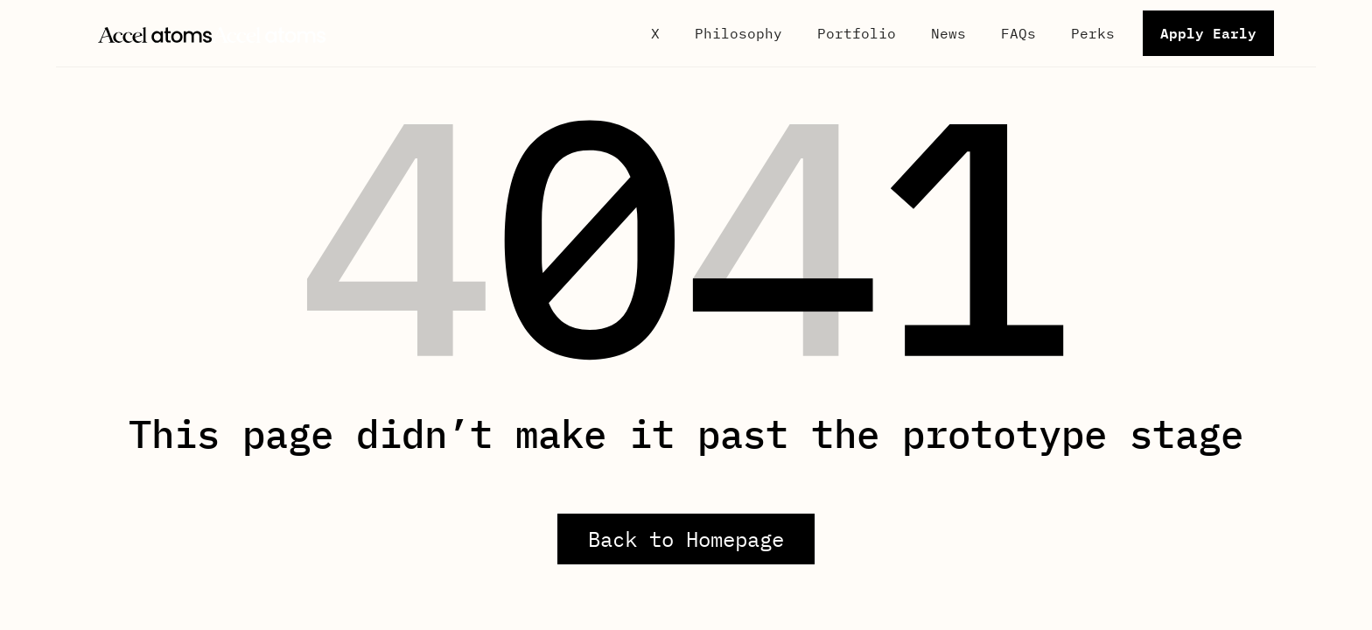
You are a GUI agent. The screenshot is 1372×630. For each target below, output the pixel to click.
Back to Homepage (686, 539)
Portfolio (856, 33)
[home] (212, 33)
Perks (1093, 33)
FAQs (1018, 33)
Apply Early (1208, 33)
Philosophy (738, 33)
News (948, 33)
